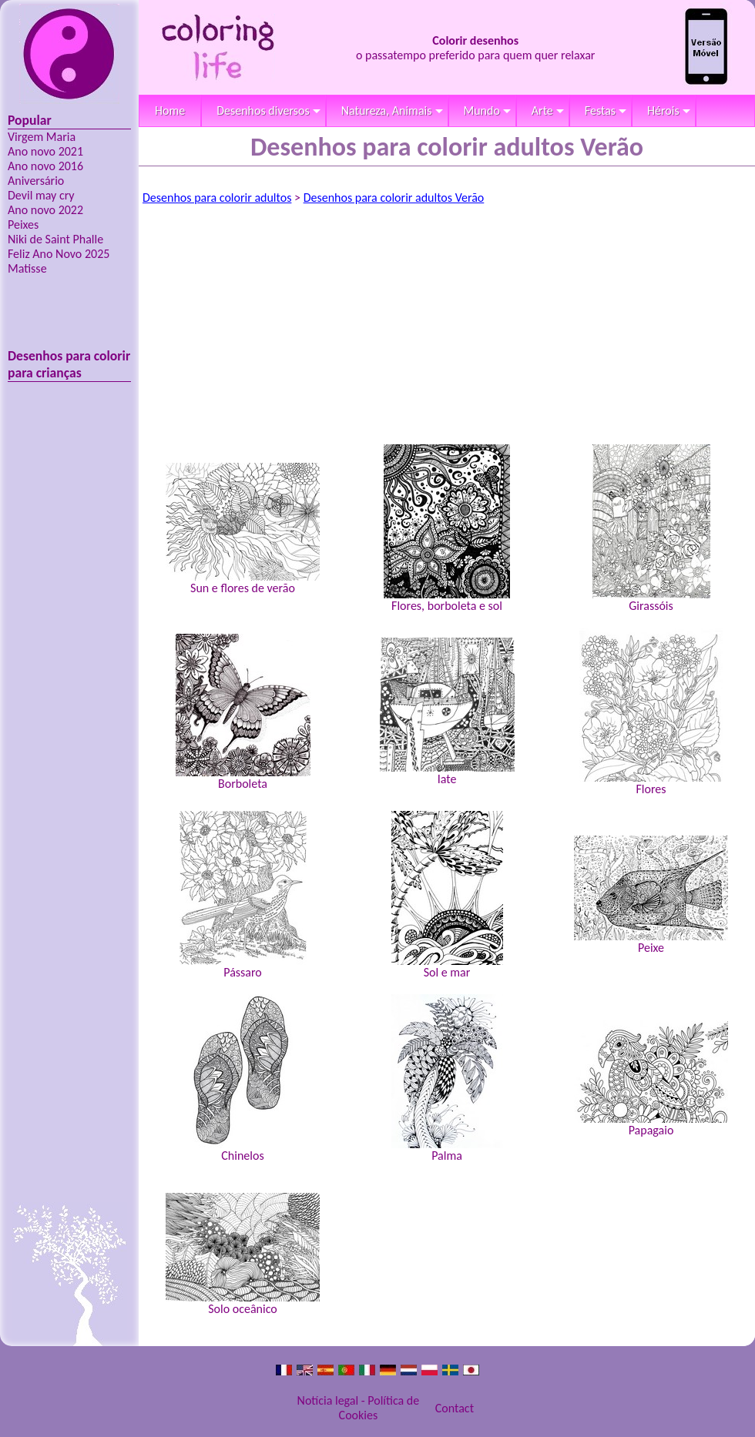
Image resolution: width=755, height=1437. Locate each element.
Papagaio (651, 1078)
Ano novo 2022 (45, 210)
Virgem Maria (42, 136)
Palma (447, 1078)
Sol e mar (447, 895)
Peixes (23, 224)
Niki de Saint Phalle (55, 239)
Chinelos (242, 1078)
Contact (454, 1408)
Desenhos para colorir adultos (217, 197)
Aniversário (36, 180)
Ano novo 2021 (45, 151)
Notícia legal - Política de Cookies (358, 1407)
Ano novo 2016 (45, 166)
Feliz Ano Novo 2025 (58, 253)
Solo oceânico (243, 1254)
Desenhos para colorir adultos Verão (394, 197)
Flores (651, 712)
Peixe (651, 895)
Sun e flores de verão (243, 529)
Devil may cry (41, 195)
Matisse (27, 268)
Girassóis (651, 528)
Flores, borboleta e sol (447, 528)
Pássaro (243, 895)
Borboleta (243, 712)
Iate (447, 712)
